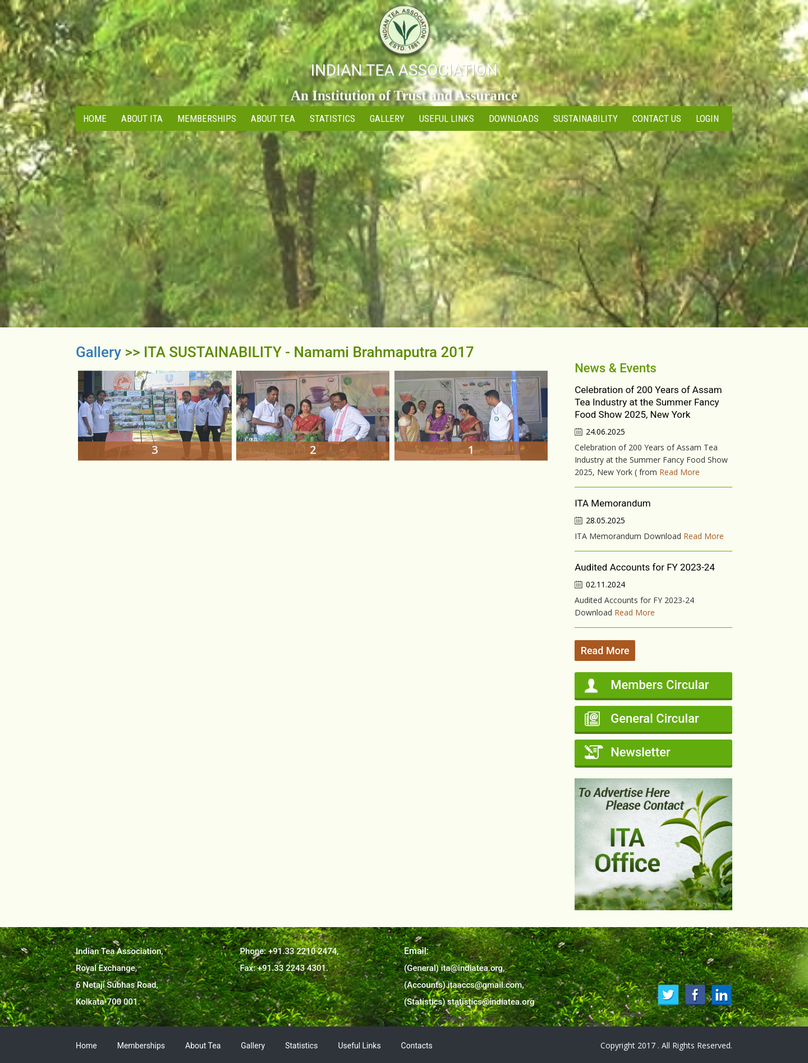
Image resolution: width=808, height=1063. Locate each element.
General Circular (654, 718)
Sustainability (585, 118)
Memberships (206, 118)
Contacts (417, 1045)
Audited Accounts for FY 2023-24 (645, 567)
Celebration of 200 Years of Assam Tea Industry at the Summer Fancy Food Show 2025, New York (648, 402)
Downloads (514, 118)
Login (707, 118)
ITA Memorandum (613, 503)
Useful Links (446, 118)
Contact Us (656, 118)
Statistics (332, 118)
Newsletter (640, 752)
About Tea (273, 118)
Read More (679, 472)
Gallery (387, 118)
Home (95, 118)
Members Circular (659, 685)
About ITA (142, 118)
